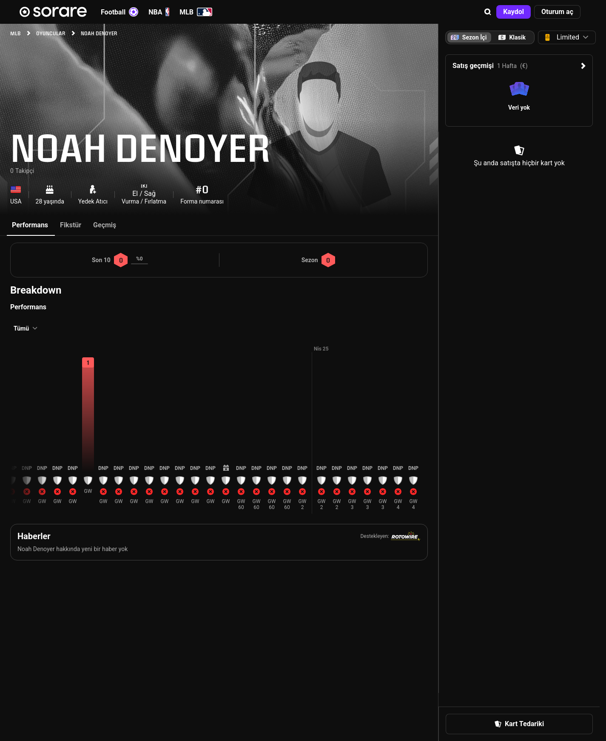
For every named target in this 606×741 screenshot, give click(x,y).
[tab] (512, 37)
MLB (195, 12)
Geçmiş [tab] (104, 225)
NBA (158, 12)
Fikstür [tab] (70, 225)
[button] (487, 11)
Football (119, 12)
